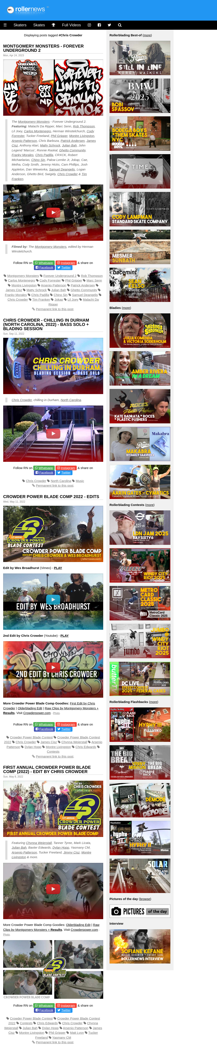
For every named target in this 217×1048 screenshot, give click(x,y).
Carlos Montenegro (37, 131)
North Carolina (71, 400)
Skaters (20, 25)
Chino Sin (38, 160)
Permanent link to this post (54, 309)
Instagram (68, 263)
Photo (56, 713)
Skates (39, 25)
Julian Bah (69, 145)
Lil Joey (73, 299)
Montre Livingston (81, 136)
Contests (53, 751)
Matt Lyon (77, 1032)
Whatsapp (46, 263)
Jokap (59, 299)
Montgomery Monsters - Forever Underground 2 (43, 48)
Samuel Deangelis (62, 169)
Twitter (66, 267)
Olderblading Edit (30, 708)
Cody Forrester (50, 280)
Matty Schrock (50, 145)
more (147, 35)
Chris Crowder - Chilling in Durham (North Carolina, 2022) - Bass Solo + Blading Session (46, 324)
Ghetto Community (72, 150)
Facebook (46, 267)
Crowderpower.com (37, 713)
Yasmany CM (61, 1037)
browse (145, 899)
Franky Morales (22, 155)
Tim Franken (41, 299)
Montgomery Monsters (34, 121)
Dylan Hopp (33, 747)
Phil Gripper (59, 136)
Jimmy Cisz (71, 852)
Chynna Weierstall (74, 742)
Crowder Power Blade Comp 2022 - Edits (51, 496)
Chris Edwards (85, 747)
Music (80, 481)
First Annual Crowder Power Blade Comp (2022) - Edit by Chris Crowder (47, 769)
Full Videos (71, 25)
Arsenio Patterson (24, 140)
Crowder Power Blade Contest (31, 737)
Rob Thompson (84, 126)
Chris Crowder (67, 174)
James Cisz (14, 290)
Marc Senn (94, 280)
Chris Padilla (44, 155)
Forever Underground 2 (60, 275)
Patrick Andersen (73, 140)
